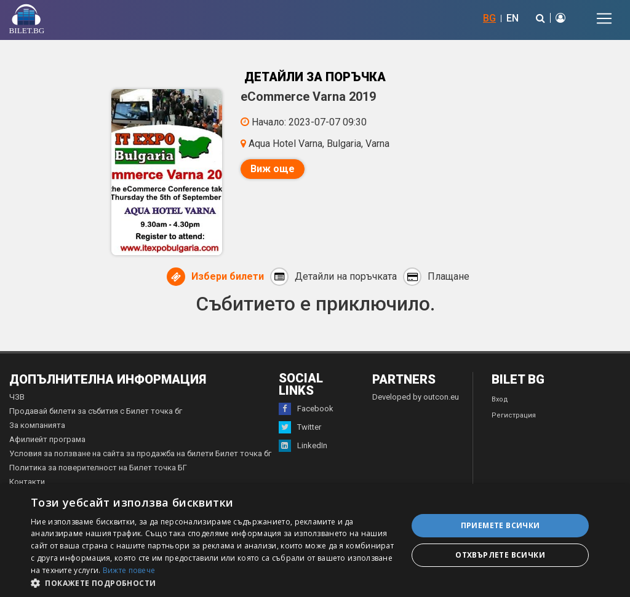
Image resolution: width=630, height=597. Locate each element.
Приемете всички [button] (500, 525)
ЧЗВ (17, 397)
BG (489, 18)
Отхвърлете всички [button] (500, 555)
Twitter (300, 427)
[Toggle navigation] (604, 18)
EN (512, 18)
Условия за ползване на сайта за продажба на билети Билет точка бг (140, 453)
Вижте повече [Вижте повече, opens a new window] (129, 570)
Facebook (306, 409)
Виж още (272, 169)
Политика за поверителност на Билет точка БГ (98, 468)
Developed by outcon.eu (415, 397)
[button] (213, 582)
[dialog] (315, 540)
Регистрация (514, 415)
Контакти (27, 482)
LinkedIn (303, 446)
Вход (500, 399)
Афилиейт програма (47, 439)
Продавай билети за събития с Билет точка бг (95, 411)
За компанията (37, 425)
